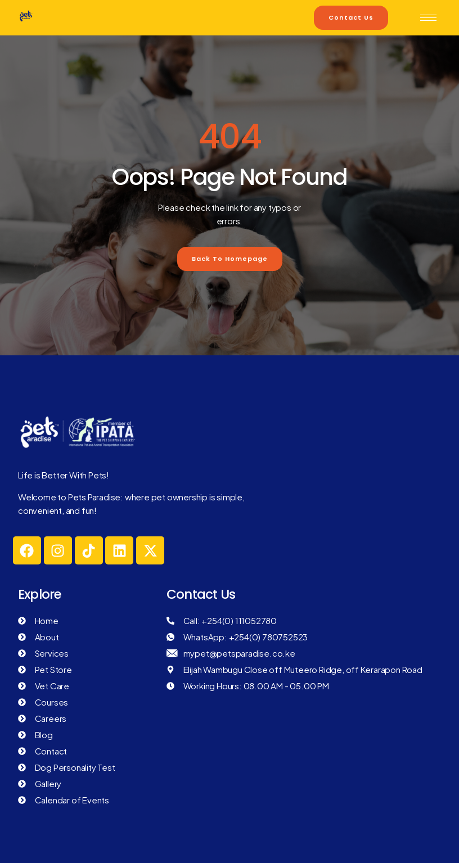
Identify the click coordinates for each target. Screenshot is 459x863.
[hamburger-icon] (428, 17)
